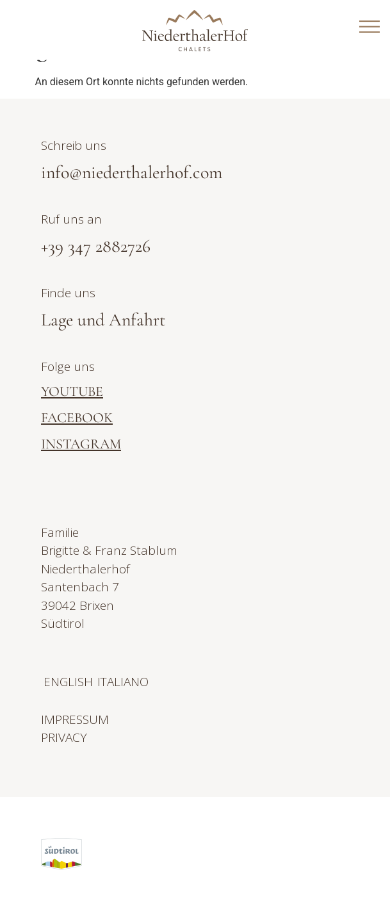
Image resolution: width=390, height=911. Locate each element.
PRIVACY (64, 737)
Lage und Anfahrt (103, 320)
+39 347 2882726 (95, 246)
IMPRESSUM (75, 719)
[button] (357, 854)
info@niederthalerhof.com (131, 172)
